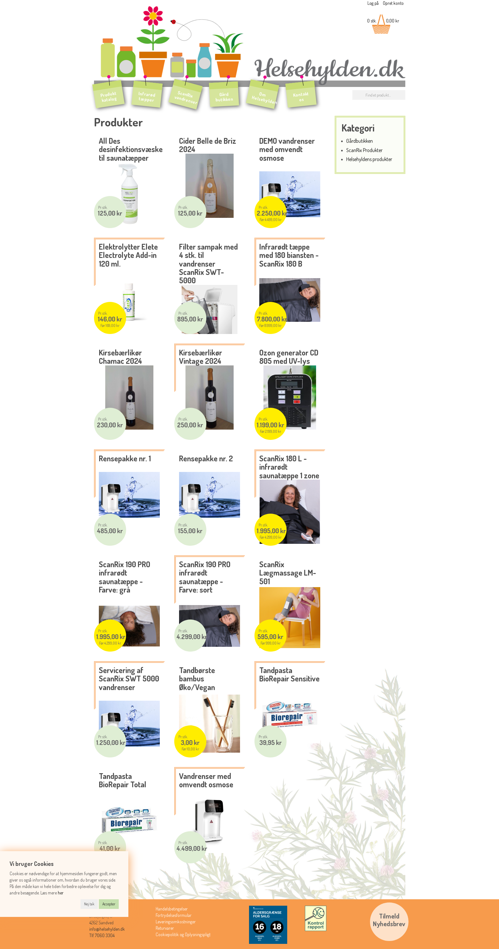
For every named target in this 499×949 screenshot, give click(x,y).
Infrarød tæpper (146, 97)
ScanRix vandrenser (186, 97)
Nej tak (89, 904)
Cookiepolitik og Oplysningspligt (183, 934)
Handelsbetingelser (172, 908)
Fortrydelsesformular (174, 915)
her (61, 892)
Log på (373, 3)
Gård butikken (224, 97)
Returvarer (165, 928)
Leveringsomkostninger (176, 921)
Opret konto (393, 3)
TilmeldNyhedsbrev (389, 920)
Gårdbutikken (359, 140)
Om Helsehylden (264, 98)
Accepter (108, 904)
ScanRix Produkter (364, 150)
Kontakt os (301, 96)
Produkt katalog (108, 96)
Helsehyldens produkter (369, 159)
